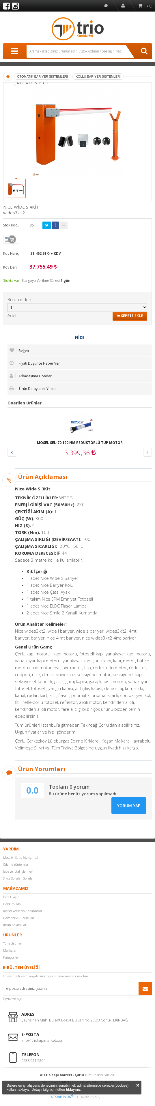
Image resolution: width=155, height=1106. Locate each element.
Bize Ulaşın (11, 897)
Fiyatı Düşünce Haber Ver (35, 363)
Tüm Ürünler (12, 943)
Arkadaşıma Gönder (31, 375)
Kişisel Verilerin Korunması (22, 911)
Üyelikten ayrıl (13, 999)
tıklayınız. (73, 1090)
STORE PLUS (62, 1096)
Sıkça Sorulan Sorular (18, 878)
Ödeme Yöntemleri (16, 864)
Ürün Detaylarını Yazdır (33, 388)
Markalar (10, 950)
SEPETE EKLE (130, 315)
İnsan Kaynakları (15, 925)
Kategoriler (11, 957)
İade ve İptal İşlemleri (18, 871)
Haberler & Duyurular (18, 918)
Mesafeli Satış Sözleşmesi (20, 857)
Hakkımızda (12, 904)
